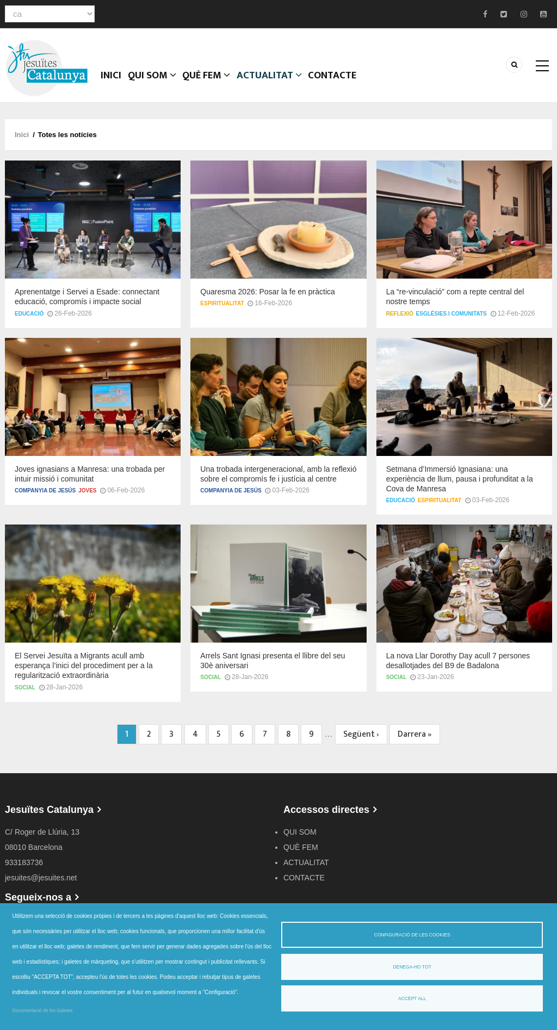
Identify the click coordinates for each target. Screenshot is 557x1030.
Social (25, 694)
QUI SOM (162, 84)
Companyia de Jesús (45, 497)
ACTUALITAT (291, 84)
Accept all (412, 998)
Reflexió (399, 320)
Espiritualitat (222, 310)
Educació (29, 320)
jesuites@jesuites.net (41, 884)
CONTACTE (359, 84)
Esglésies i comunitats (451, 320)
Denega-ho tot (412, 967)
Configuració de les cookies (412, 935)
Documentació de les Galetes (43, 1010)
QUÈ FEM (223, 84)
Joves (87, 497)
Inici (115, 84)
